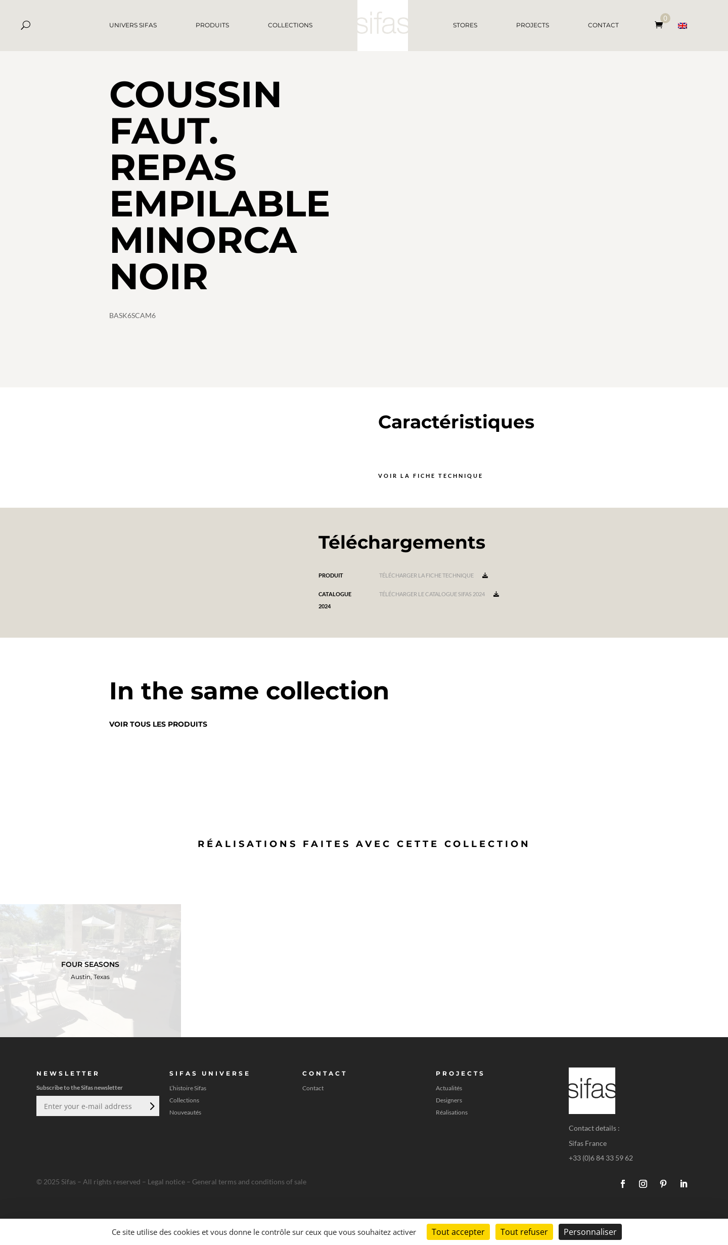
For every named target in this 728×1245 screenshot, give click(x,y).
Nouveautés (185, 1112)
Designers (449, 1100)
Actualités (449, 1088)
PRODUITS (212, 25)
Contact (313, 1088)
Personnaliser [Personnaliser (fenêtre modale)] (590, 1231)
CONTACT (603, 25)
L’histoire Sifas (187, 1088)
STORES (465, 25)
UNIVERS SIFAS (133, 25)
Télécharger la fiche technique (433, 575)
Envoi (151, 1106)
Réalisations (452, 1112)
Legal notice (166, 1181)
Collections (184, 1100)
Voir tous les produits (158, 724)
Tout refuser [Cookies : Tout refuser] (524, 1231)
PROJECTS (532, 25)
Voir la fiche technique (430, 475)
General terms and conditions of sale (249, 1181)
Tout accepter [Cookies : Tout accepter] (458, 1231)
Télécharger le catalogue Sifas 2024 (439, 594)
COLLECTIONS (290, 25)
